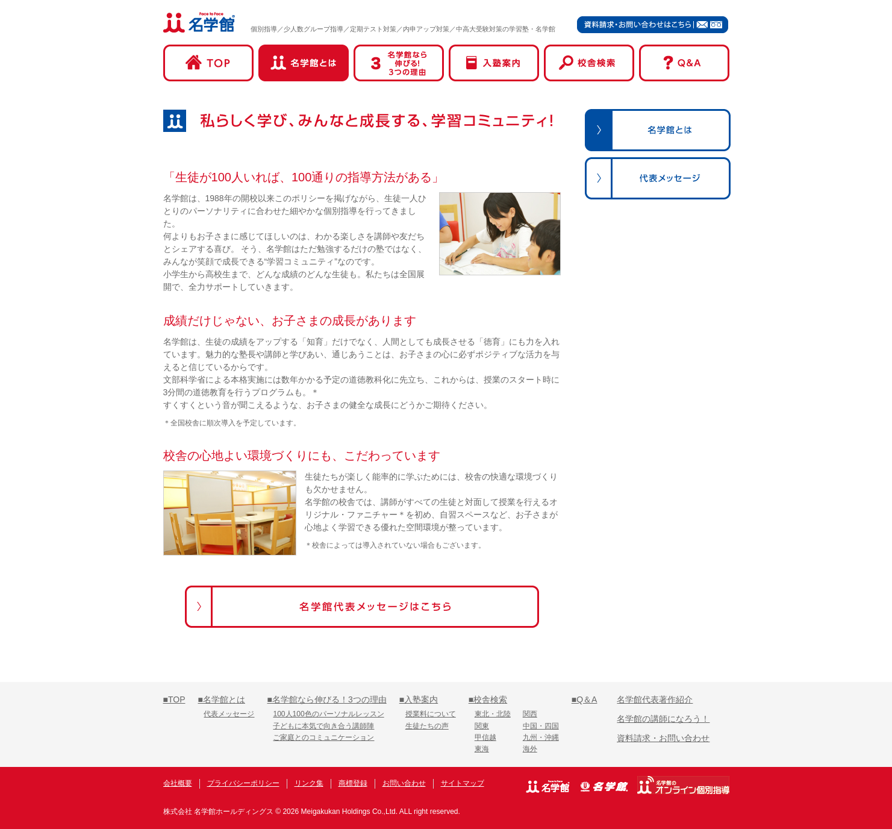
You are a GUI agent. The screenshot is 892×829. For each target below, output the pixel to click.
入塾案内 (494, 63)
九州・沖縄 (541, 737)
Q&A (684, 63)
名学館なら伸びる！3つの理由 (399, 63)
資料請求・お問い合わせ (663, 738)
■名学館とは (221, 699)
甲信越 (485, 737)
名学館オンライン (683, 785)
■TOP (174, 699)
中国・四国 (541, 726)
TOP (208, 63)
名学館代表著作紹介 (655, 699)
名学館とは (303, 63)
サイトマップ (462, 783)
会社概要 (177, 783)
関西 (530, 714)
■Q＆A (584, 699)
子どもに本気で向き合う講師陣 (323, 726)
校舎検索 (589, 63)
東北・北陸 (493, 714)
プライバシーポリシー (243, 783)
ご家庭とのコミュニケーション (323, 737)
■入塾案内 (418, 699)
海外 (530, 749)
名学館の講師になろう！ (663, 719)
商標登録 (352, 783)
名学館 (199, 22)
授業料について (430, 714)
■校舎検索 (488, 699)
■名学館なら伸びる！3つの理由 (326, 699)
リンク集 (309, 783)
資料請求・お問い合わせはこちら (652, 24)
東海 (482, 749)
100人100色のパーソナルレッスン (328, 714)
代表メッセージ (229, 714)
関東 (482, 726)
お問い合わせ (404, 783)
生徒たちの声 (427, 726)
